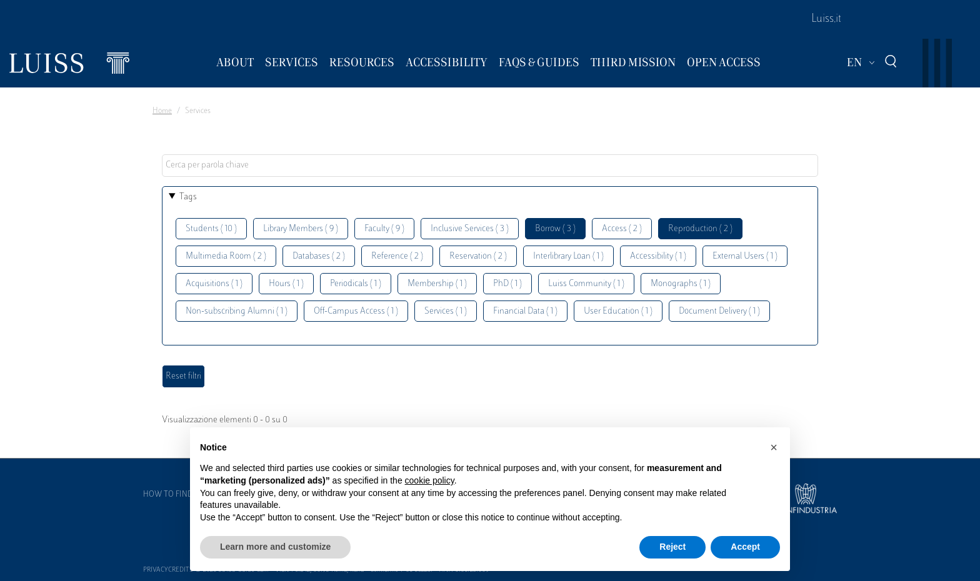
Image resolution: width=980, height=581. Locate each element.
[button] (774, 447)
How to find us (173, 495)
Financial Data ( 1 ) (525, 311)
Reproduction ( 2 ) (700, 229)
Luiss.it (826, 19)
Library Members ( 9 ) (300, 229)
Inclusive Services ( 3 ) (470, 229)
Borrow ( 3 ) (555, 229)
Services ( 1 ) (445, 311)
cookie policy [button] (429, 480)
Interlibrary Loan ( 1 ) (568, 256)
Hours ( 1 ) (286, 284)
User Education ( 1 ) (618, 311)
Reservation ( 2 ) (478, 256)
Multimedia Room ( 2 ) (226, 256)
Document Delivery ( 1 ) (719, 311)
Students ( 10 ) (211, 229)
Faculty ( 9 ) (384, 229)
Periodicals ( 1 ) (355, 284)
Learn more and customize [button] (275, 547)
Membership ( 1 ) (437, 284)
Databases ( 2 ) (318, 256)
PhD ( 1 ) (507, 284)
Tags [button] (188, 197)
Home (162, 111)
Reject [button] (672, 547)
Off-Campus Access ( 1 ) (356, 311)
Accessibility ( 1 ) (658, 256)
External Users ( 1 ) (745, 256)
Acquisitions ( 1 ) (214, 284)
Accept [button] (745, 547)
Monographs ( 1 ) (681, 284)
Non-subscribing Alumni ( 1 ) (237, 311)
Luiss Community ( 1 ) (586, 284)
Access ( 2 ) (622, 229)
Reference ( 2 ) (397, 256)
